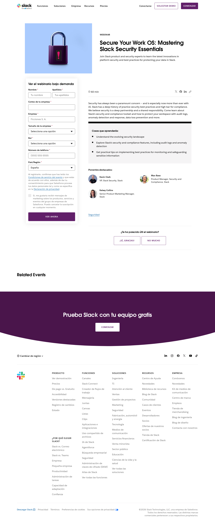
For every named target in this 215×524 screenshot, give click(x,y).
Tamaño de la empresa (40, 126)
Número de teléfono (39, 150)
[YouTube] (190, 356)
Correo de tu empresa (39, 101)
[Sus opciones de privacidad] (101, 509)
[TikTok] (196, 356)
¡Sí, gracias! (127, 240)
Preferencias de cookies (73, 509)
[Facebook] (178, 356)
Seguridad (94, 214)
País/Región (35, 162)
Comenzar (189, 6)
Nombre (33, 89)
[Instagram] (172, 356)
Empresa (33, 114)
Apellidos (57, 89)
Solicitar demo (166, 6)
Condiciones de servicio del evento (45, 177)
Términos (55, 509)
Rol (30, 138)
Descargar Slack (26, 509)
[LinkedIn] (165, 356)
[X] (184, 356)
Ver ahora (51, 216)
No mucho (153, 240)
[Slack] (24, 6)
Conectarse (145, 6)
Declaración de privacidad (46, 189)
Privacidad (43, 509)
